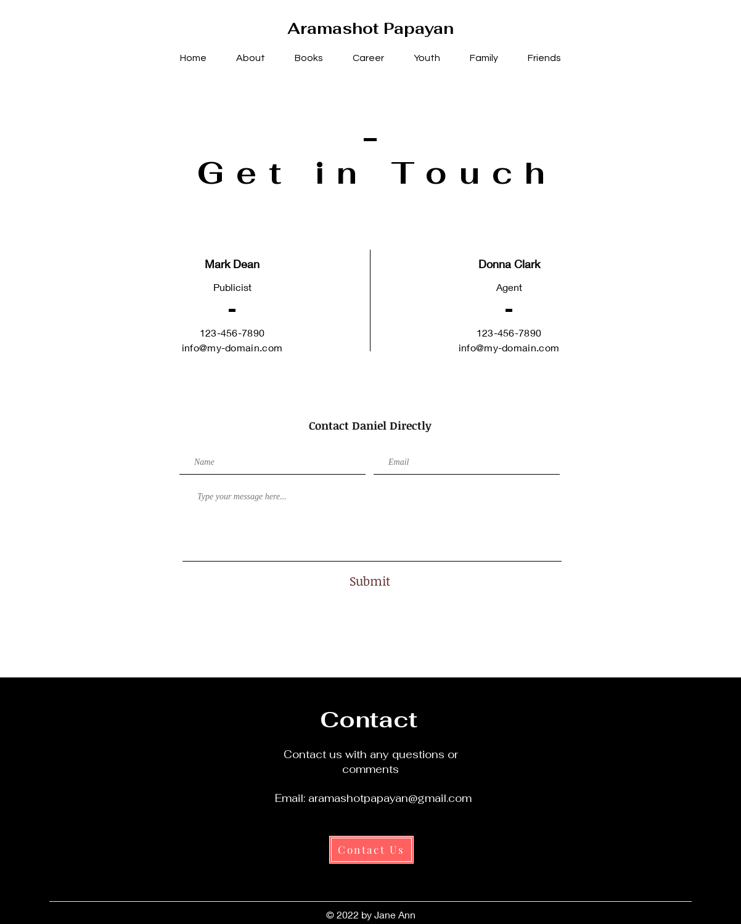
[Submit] (370, 580)
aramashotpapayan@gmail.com (390, 798)
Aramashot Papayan (370, 28)
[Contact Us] (371, 850)
